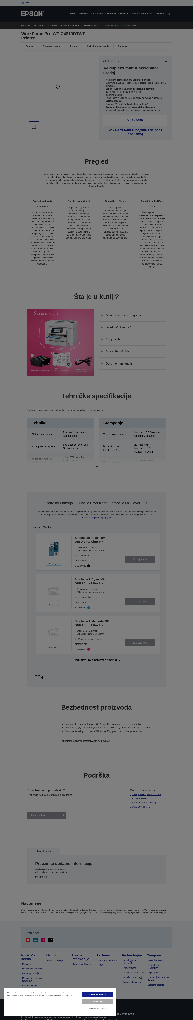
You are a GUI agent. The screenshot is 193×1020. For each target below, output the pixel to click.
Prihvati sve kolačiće (97, 994)
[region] (60, 1002)
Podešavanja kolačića (98, 1008)
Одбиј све (97, 1001)
